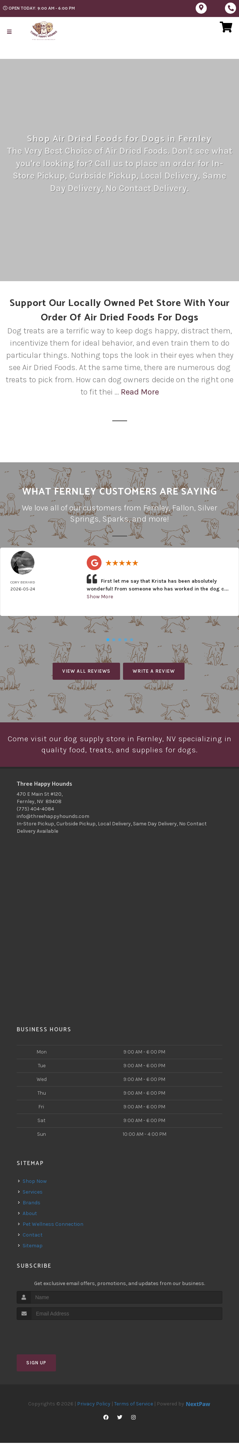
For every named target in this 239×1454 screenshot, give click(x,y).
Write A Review (154, 670)
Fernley (156, 508)
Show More (100, 596)
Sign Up (36, 1374)
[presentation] (56, 1345)
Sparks (115, 518)
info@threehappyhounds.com (53, 828)
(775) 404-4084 (35, 820)
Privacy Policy (93, 1415)
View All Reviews (86, 670)
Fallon (183, 508)
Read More (140, 392)
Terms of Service (133, 1415)
